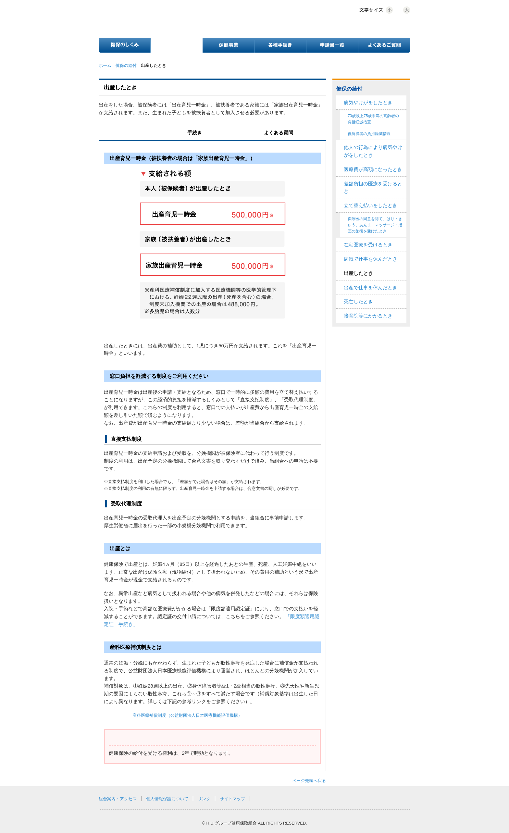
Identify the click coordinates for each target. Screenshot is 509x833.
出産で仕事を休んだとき (370, 287)
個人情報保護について (167, 798)
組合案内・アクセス (118, 798)
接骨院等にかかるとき (368, 315)
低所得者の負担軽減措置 (369, 133)
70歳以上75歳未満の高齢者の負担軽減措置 (373, 119)
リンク (204, 798)
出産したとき (358, 273)
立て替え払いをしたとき (370, 205)
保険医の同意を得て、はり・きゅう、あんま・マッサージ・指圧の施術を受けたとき (375, 225)
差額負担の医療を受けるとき (373, 187)
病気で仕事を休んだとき (370, 259)
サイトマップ (232, 798)
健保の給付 (126, 65)
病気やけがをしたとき (368, 102)
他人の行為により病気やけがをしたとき (373, 151)
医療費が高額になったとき (373, 169)
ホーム (105, 65)
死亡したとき (358, 301)
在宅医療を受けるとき (368, 244)
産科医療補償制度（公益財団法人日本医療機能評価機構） (187, 715)
